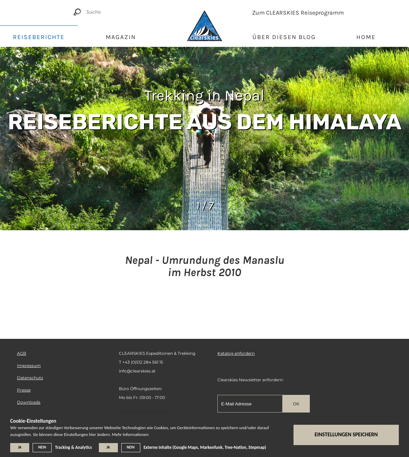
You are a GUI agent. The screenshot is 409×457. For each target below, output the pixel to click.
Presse (24, 389)
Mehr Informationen (130, 434)
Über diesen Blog (284, 37)
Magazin (121, 37)
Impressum (29, 365)
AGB (21, 353)
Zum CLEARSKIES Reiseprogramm (298, 12)
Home (366, 37)
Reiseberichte (39, 37)
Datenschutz (30, 377)
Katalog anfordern (236, 353)
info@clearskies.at (137, 370)
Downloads (28, 402)
